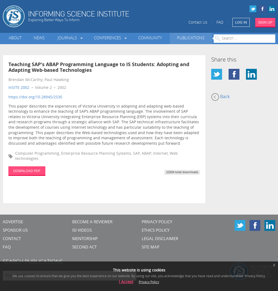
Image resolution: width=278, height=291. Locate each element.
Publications (190, 38)
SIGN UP (265, 22)
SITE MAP (150, 247)
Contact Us (197, 23)
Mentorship (85, 239)
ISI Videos (82, 231)
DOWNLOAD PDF (26, 171)
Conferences (108, 38)
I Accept (126, 282)
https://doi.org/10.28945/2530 (35, 97)
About (15, 38)
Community (150, 38)
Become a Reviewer (92, 222)
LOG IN (241, 22)
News (39, 38)
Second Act (84, 247)
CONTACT (12, 239)
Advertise (13, 222)
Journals (68, 38)
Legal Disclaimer (160, 239)
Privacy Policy (157, 222)
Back (220, 97)
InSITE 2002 (18, 88)
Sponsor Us (15, 231)
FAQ (219, 23)
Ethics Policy (155, 231)
